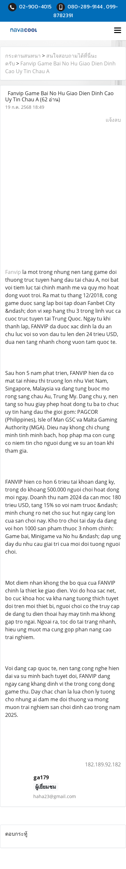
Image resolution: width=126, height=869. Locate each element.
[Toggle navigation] (117, 31)
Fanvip (13, 272)
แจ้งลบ (113, 119)
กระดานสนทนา (23, 55)
